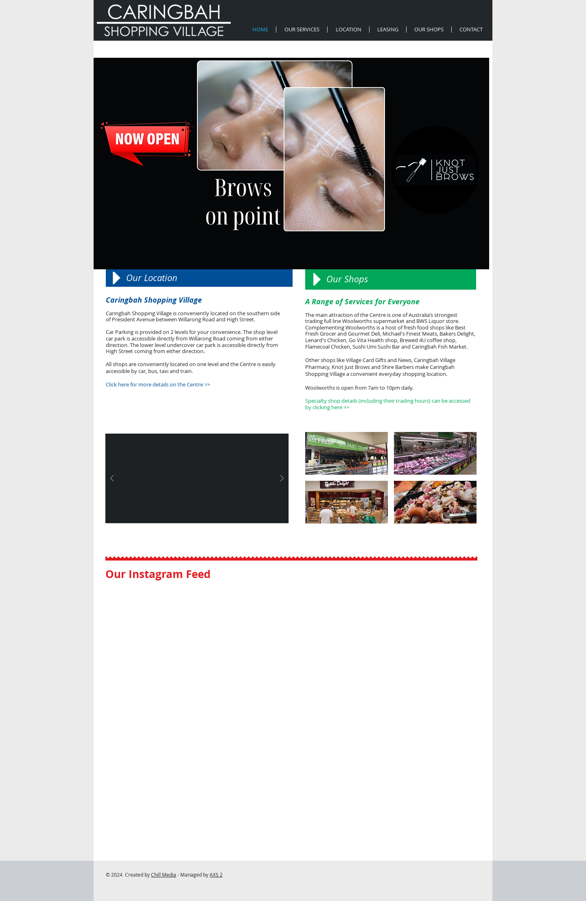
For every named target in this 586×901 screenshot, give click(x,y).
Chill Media (163, 874)
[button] (197, 478)
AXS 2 (216, 874)
